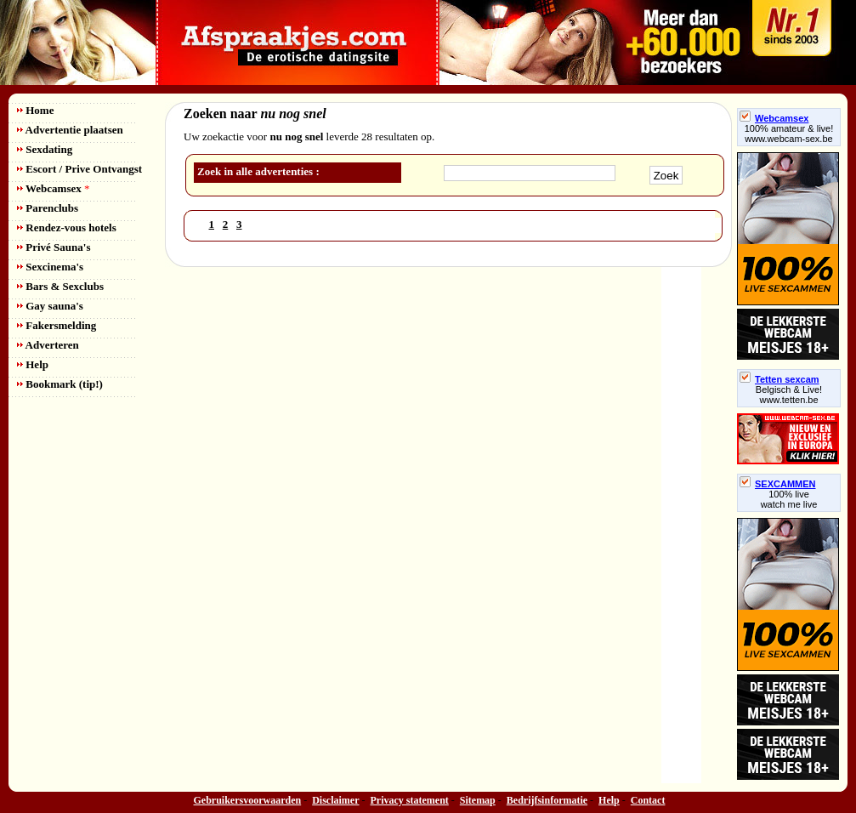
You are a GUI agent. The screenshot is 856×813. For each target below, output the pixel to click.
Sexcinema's (50, 266)
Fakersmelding (56, 325)
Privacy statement (410, 800)
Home (35, 110)
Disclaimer (335, 800)
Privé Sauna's (53, 247)
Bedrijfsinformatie (547, 800)
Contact (648, 800)
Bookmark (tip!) (60, 384)
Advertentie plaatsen (70, 129)
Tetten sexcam (779, 379)
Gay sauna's (50, 305)
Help (32, 364)
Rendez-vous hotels (66, 227)
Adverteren (48, 344)
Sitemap (478, 800)
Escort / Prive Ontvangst (79, 168)
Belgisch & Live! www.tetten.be (789, 394)
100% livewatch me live (789, 499)
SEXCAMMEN (778, 484)
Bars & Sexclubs (60, 286)
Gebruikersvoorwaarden (248, 800)
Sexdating (44, 149)
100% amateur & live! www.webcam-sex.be (789, 133)
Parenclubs (47, 208)
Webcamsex (53, 188)
